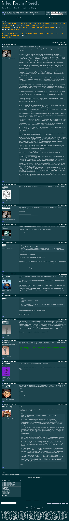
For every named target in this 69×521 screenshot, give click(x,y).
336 (19, 519)
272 (32, 517)
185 (9, 515)
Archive (63, 503)
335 (17, 519)
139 (59, 513)
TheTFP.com (17, 25)
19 (20, 511)
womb (17, 474)
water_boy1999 (8, 386)
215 (63, 515)
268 (25, 517)
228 (20, 516)
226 (16, 516)
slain (15, 474)
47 (55, 511)
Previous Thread (31, 477)
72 (20, 512)
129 (41, 513)
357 (57, 519)
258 (8, 517)
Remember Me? (63, 12)
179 (65, 514)
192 (22, 515)
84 (35, 512)
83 (34, 512)
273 (34, 517)
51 (60, 511)
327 (65, 518)
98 (53, 512)
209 (52, 515)
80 (30, 512)
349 (42, 519)
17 (17, 511)
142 (65, 513)
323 (57, 518)
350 (44, 519)
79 (29, 512)
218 (2, 516)
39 (45, 511)
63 (9, 512)
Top (67, 503)
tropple (5, 298)
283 (52, 517)
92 (46, 512)
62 (7, 512)
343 (32, 519)
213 (59, 515)
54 (64, 511)
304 (24, 518)
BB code (4, 487)
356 (55, 519)
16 (16, 511)
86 (38, 512)
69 (16, 512)
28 (31, 511)
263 (16, 517)
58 (2, 512)
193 (24, 515)
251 (61, 516)
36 (41, 511)
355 (53, 519)
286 (57, 517)
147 (8, 514)
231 (25, 516)
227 (18, 516)
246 (52, 516)
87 (39, 512)
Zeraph (5, 187)
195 (27, 515)
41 (48, 511)
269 (27, 517)
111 (9, 513)
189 (16, 515)
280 (47, 517)
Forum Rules (5, 495)
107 (2, 513)
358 (58, 519)
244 (49, 516)
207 (49, 515)
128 (40, 513)
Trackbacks (4, 491)
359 (60, 519)
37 (43, 511)
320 (52, 518)
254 (66, 516)
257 (6, 517)
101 (58, 512)
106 (67, 512)
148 (9, 514)
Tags (3, 472)
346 (37, 519)
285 (56, 517)
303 (22, 518)
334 (16, 519)
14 (13, 511)
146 (6, 514)
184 (8, 515)
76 (25, 512)
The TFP (24, 35)
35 (40, 511)
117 (20, 513)
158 (27, 514)
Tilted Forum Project (56, 503)
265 (20, 517)
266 (22, 517)
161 (32, 514)
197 (31, 515)
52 (62, 511)
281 (49, 517)
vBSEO (38, 508)
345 (35, 519)
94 (48, 512)
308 (31, 518)
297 (11, 518)
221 (8, 516)
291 (66, 517)
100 (56, 512)
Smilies (3, 488)
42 (49, 511)
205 (45, 515)
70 (18, 512)
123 (31, 513)
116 (18, 513)
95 (49, 512)
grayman (5, 322)
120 (25, 513)
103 (62, 512)
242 (45, 516)
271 (31, 517)
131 (45, 513)
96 (51, 512)
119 (24, 513)
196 (29, 515)
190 (18, 515)
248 (56, 516)
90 (43, 512)
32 (36, 511)
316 (45, 518)
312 (38, 518)
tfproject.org (14, 27)
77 (26, 512)
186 (11, 515)
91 (44, 512)
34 (39, 511)
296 (9, 518)
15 (15, 511)
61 (6, 512)
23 (25, 511)
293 (4, 518)
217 (66, 515)
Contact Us (49, 503)
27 (30, 511)
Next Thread (38, 477)
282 (50, 517)
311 (36, 518)
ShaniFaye (6, 343)
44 (51, 511)
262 (15, 517)
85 (37, 512)
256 (4, 517)
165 (40, 514)
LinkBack (54, 42)
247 (54, 516)
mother (7, 474)
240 (41, 516)
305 (25, 518)
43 (50, 511)
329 (7, 519)
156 (24, 514)
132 (47, 513)
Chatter (26, 12)
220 (6, 516)
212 (57, 515)
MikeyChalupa (7, 407)
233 (29, 516)
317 (47, 518)
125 (34, 513)
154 (20, 514)
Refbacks (4, 493)
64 (10, 512)
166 (41, 514)
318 (49, 518)
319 (50, 518)
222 (9, 516)
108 (4, 513)
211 (56, 515)
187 (13, 515)
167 (43, 514)
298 (13, 518)
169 (47, 514)
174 (56, 514)
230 (24, 516)
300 (16, 518)
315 (43, 518)
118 (22, 513)
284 (54, 517)
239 (40, 516)
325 (61, 518)
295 (8, 518)
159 (29, 514)
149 (11, 514)
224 (13, 516)
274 (36, 517)
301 (18, 518)
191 (20, 515)
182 (4, 515)
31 (35, 511)
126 (36, 513)
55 (65, 511)
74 (23, 512)
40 (46, 511)
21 (22, 511)
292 (2, 518)
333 (14, 519)
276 (40, 517)
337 (21, 519)
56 (67, 511)
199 (34, 515)
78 (28, 512)
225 (15, 516)
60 (5, 512)
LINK (20, 406)
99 (54, 512)
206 (47, 515)
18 (18, 511)
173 (54, 514)
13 (12, 511)
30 (34, 511)
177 (61, 514)
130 (43, 513)
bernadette (6, 47)
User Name (48, 12)
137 (56, 513)
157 (25, 514)
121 (27, 513)
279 (45, 517)
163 (36, 514)
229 (22, 516)
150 (13, 514)
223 (11, 516)
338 (23, 519)
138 (57, 513)
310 (34, 518)
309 (32, 518)
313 (40, 518)
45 (53, 511)
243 (47, 516)
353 (49, 519)
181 (2, 515)
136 (54, 513)
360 (62, 519)
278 (43, 517)
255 (2, 517)
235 (32, 516)
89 (42, 512)
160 (31, 514)
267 (24, 517)
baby (3, 474)
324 (59, 518)
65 (11, 512)
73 (21, 512)
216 (65, 515)
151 (15, 514)
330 (8, 519)
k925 (4, 245)
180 (66, 514)
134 (50, 513)
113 (13, 513)
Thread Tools (62, 42)
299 (15, 518)
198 (32, 515)
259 (9, 517)
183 (6, 515)
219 (4, 516)
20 (21, 511)
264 (18, 517)
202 (40, 515)
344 (33, 519)
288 (61, 517)
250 (59, 516)
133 (49, 513)
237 (36, 516)
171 (50, 514)
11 (9, 511)
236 (34, 516)
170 (49, 514)
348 (41, 519)
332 (12, 519)
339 (25, 519)
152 (16, 514)
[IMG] (3, 489)
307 (29, 518)
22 (23, 511)
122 (29, 513)
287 (59, 517)
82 (33, 512)
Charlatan (6, 364)
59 (4, 512)
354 (51, 519)
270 (29, 517)
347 (39, 519)
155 (22, 514)
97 (52, 512)
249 (57, 516)
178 (63, 514)
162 (34, 514)
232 (27, 516)
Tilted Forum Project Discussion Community (14, 12)
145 (4, 514)
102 (60, 512)
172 (52, 514)
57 (1, 512)
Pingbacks (4, 492)
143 (66, 513)
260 (11, 517)
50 (59, 511)
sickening (12, 474)
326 (63, 518)
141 (63, 513)
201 (38, 515)
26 (29, 511)
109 (6, 513)
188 (15, 515)
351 (46, 519)
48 (57, 511)
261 (13, 517)
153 (18, 514)
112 (11, 513)
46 (54, 511)
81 (32, 512)
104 (63, 512)
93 (47, 512)
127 (38, 513)
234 (31, 516)
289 (63, 517)
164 (38, 514)
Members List (50, 17)
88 (40, 512)
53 (63, 511)
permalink (63, 44)
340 (26, 519)
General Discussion (33, 12)
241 (43, 516)
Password (48, 14)
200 (36, 515)
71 (19, 512)
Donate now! (18, 17)
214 (61, 515)
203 (41, 515)
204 (43, 515)
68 (15, 512)
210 (54, 515)
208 (50, 515)
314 (41, 518)
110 (8, 513)
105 (65, 512)
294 (6, 518)
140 (61, 513)
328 (66, 518)
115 (16, 513)
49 (58, 511)
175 (57, 514)
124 (32, 513)
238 (38, 516)
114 (15, 513)
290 (65, 517)
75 (24, 512)
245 (50, 516)
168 (45, 514)
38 (44, 511)
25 (27, 511)
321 (54, 518)
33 (37, 511)
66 (12, 512)
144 (2, 514)
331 (10, 519)
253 (65, 516)
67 (14, 512)
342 (30, 519)
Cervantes (6, 276)
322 (56, 518)
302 (20, 518)
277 (41, 517)
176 (59, 514)
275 (38, 517)
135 (52, 513)
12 (11, 511)
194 (25, 515)
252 (63, 516)
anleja (4, 227)
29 (32, 511)
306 (27, 518)
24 (26, 511)
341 (28, 519)
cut (5, 474)
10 (8, 511)
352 (48, 519)
